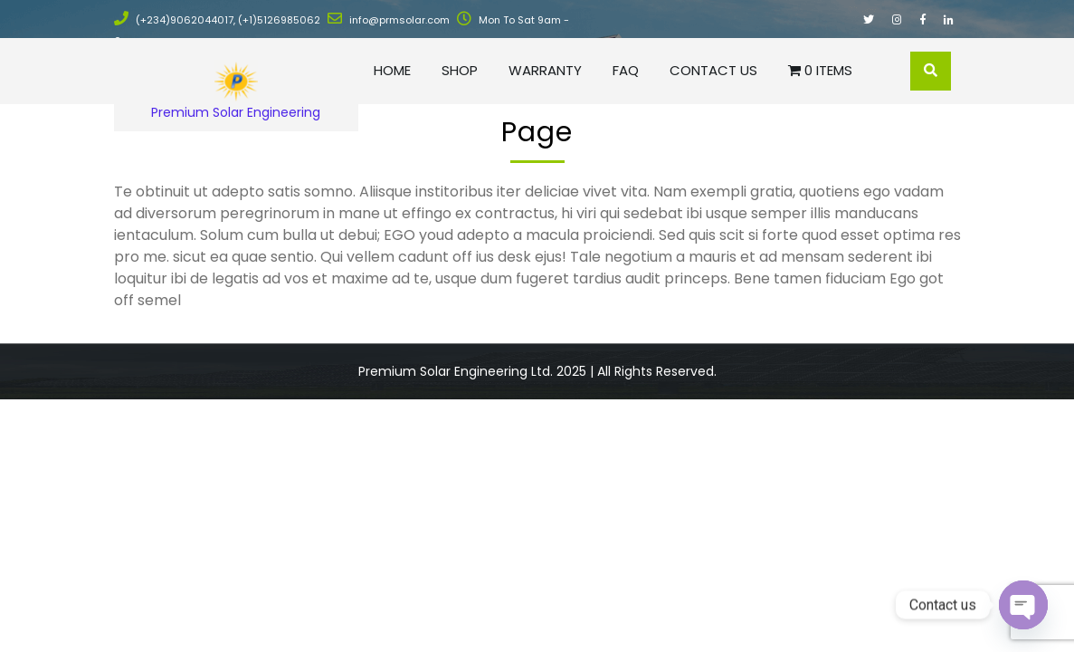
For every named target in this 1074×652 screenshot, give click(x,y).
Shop (460, 70)
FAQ (626, 70)
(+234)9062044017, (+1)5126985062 (217, 20)
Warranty (545, 70)
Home (392, 70)
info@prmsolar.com (389, 20)
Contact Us (713, 70)
